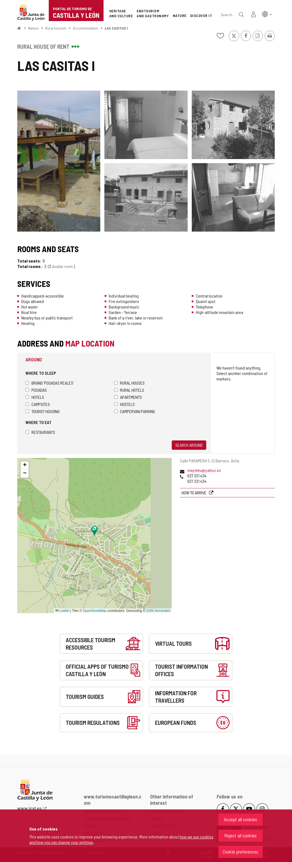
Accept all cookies (240, 819)
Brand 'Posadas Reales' (49, 382)
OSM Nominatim (158, 611)
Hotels (34, 397)
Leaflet (62, 611)
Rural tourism (55, 28)
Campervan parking (134, 411)
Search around (189, 445)
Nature (33, 28)
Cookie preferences (240, 852)
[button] (267, 13)
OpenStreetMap (94, 611)
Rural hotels (129, 390)
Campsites (37, 404)
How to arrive (194, 492)
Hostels (124, 404)
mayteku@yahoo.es (204, 470)
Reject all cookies (240, 835)
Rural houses (129, 382)
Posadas (36, 390)
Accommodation (85, 28)
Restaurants (40, 432)
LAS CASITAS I (116, 28)
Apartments (128, 397)
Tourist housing (42, 411)
